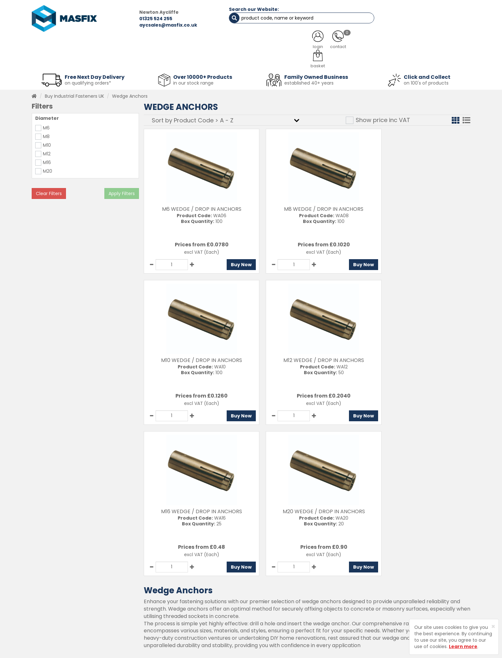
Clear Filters (49, 192)
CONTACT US (369, 45)
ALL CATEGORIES (118, 45)
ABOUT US (184, 45)
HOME (56, 45)
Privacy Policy (262, 614)
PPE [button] (330, 61)
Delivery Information (269, 592)
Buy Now (230, 263)
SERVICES (241, 45)
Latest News (179, 614)
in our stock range (193, 81)
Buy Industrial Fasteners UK (74, 94)
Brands (173, 625)
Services (175, 592)
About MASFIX (181, 603)
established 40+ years (309, 81)
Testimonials (180, 581)
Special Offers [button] (375, 61)
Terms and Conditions (271, 625)
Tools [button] (296, 61)
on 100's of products (426, 81)
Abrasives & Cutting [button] (187, 61)
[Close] (493, 626)
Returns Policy (262, 603)
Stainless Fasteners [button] (436, 61)
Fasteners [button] (55, 61)
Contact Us (259, 581)
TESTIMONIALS (436, 45)
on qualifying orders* (88, 81)
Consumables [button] (249, 61)
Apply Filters (122, 192)
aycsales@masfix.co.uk (150, 25)
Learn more (463, 646)
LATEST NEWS (303, 45)
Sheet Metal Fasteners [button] (116, 61)
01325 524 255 (137, 18)
